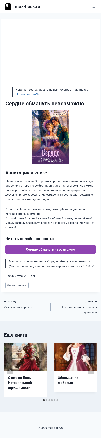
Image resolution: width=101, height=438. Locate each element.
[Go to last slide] (10, 369)
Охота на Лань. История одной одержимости (20, 383)
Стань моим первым (26, 304)
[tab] (44, 400)
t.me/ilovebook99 (28, 94)
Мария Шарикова (17, 285)
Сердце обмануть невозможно (50, 249)
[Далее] (91, 369)
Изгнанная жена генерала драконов (75, 306)
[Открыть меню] (94, 6)
